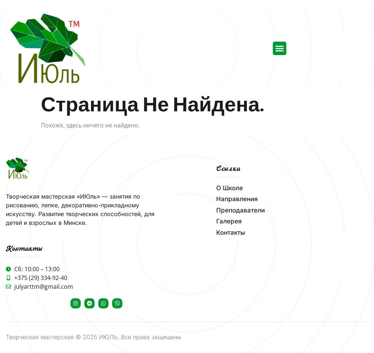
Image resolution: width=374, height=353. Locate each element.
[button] (280, 48)
